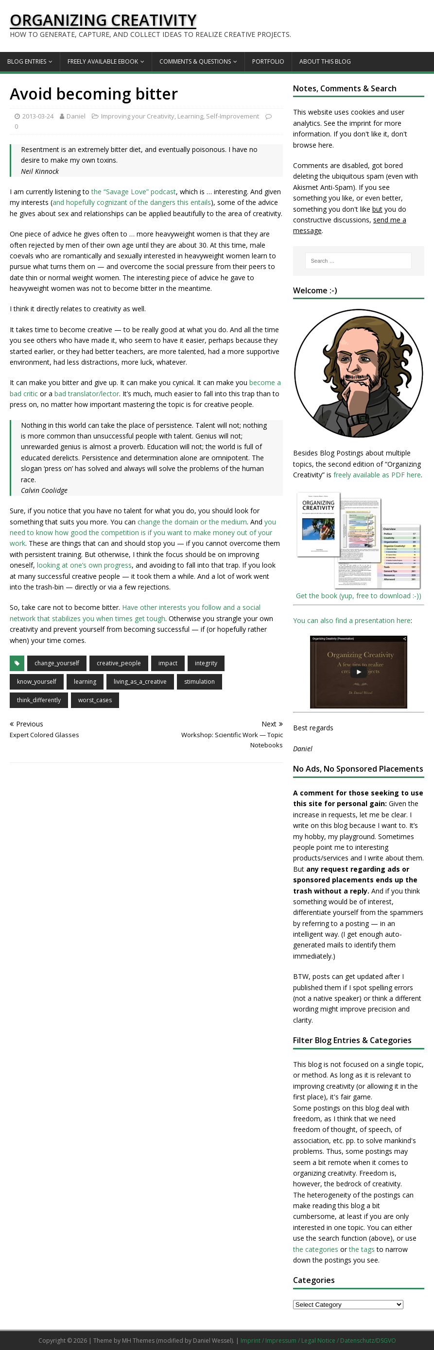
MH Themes (138, 1340)
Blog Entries (26, 61)
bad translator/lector (86, 393)
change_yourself (57, 663)
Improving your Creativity (137, 116)
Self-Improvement (232, 116)
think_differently (39, 700)
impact (167, 663)
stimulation (199, 681)
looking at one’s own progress (84, 565)
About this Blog (325, 61)
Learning (190, 116)
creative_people (119, 663)
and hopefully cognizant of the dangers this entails (131, 202)
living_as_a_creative (140, 681)
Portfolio (268, 61)
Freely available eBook (103, 61)
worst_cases (95, 700)
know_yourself (36, 681)
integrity (206, 663)
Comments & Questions (195, 61)
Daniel (76, 116)
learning (85, 681)
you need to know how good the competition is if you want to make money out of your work (143, 532)
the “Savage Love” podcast (133, 191)
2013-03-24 (37, 116)
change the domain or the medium (192, 521)
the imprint (354, 123)
